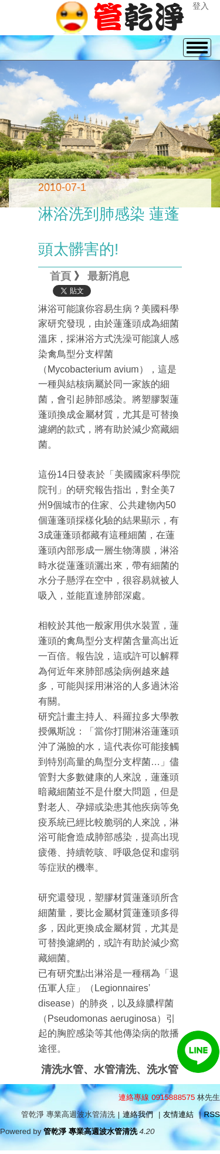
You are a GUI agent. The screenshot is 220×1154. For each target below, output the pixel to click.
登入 (200, 6)
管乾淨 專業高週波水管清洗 (90, 1131)
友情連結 (178, 1114)
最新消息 (108, 276)
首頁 (60, 276)
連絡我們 (138, 1114)
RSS (212, 1114)
